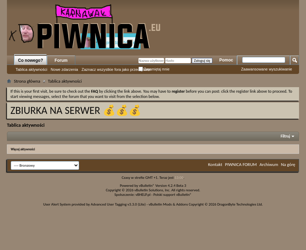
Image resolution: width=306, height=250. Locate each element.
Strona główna (27, 81)
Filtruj (285, 136)
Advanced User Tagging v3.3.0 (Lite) (118, 204)
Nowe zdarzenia (64, 69)
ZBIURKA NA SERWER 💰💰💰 (75, 110)
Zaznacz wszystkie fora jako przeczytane (116, 69)
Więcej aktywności (23, 149)
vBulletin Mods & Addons (168, 204)
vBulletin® (147, 185)
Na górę (288, 164)
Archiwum (269, 164)
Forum (60, 60)
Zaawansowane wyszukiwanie (266, 69)
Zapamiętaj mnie (154, 69)
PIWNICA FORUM (241, 164)
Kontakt (215, 164)
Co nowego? (30, 60)
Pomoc (226, 60)
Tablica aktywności (31, 69)
